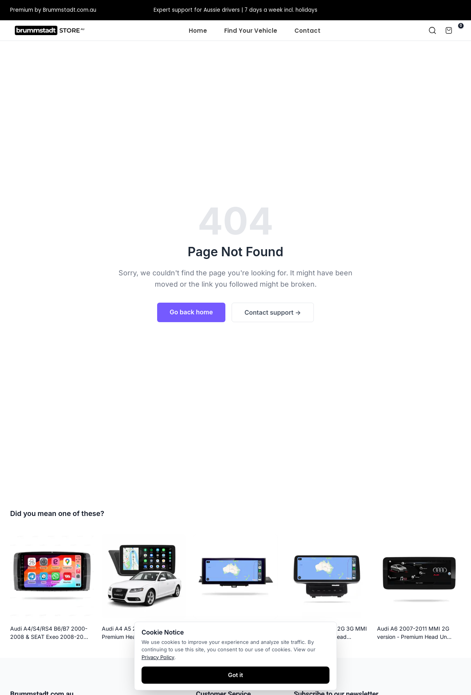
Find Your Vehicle (250, 31)
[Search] (432, 30)
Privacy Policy (158, 657)
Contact (307, 31)
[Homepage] (49, 30)
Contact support (272, 312)
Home (198, 31)
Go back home (191, 312)
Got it (235, 675)
